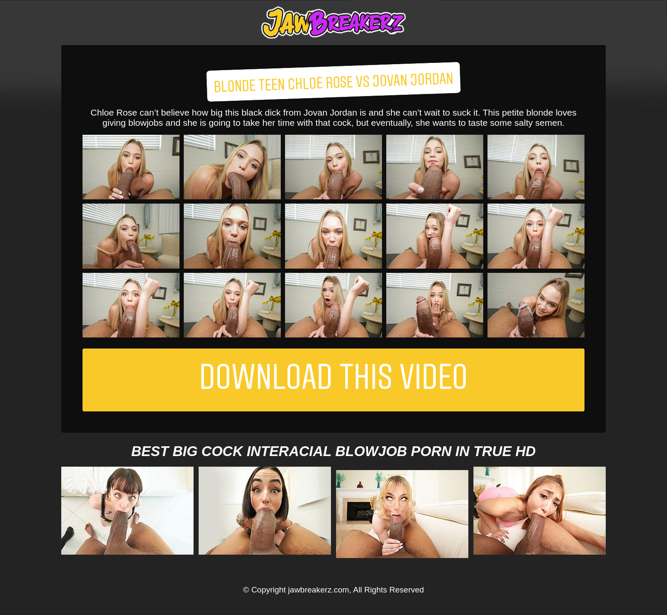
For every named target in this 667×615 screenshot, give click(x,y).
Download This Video (333, 380)
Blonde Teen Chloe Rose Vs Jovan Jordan (334, 83)
